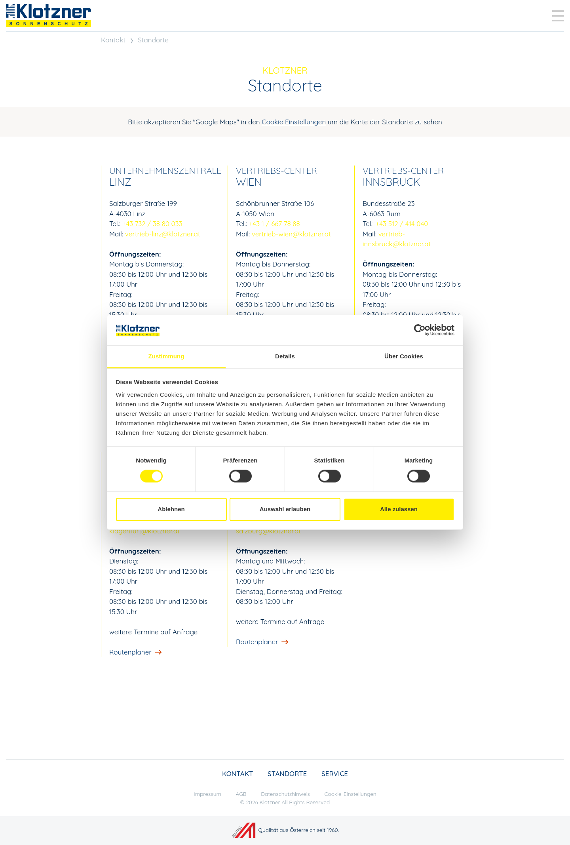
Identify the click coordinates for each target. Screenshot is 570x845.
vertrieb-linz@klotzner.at (162, 234)
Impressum (207, 793)
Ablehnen (171, 509)
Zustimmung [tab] (166, 356)
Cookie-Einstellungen (350, 793)
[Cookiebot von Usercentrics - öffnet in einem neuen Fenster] (419, 330)
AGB (241, 793)
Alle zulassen (399, 509)
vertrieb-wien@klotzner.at (291, 234)
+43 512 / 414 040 (402, 223)
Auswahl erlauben (285, 509)
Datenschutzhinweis (285, 793)
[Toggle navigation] (558, 16)
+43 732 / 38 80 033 (152, 223)
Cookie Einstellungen (294, 122)
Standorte (153, 40)
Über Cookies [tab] (403, 356)
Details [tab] (285, 356)
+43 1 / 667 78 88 (274, 223)
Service (334, 773)
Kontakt (113, 40)
